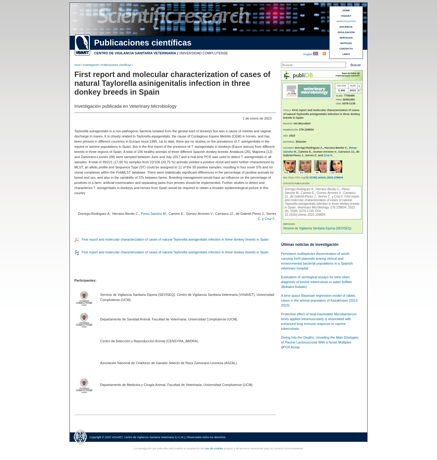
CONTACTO (346, 48)
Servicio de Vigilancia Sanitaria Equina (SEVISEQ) (317, 228)
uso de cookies (214, 448)
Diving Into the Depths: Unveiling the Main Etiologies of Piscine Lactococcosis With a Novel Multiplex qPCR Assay (320, 342)
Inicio (77, 64)
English (308, 54)
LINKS (346, 54)
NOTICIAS (346, 43)
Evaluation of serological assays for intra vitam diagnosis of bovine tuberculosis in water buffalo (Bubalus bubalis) (316, 282)
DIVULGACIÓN (346, 32)
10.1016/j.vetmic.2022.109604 (324, 177)
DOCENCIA (346, 26)
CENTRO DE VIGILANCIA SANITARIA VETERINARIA (135, 53)
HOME (346, 10)
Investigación (91, 64)
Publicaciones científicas (116, 64)
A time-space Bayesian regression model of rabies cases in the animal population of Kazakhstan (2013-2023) (320, 300)
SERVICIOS (346, 37)
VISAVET (346, 16)
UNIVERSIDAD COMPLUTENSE (203, 53)
